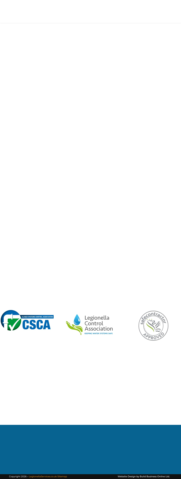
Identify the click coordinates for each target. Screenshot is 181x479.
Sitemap (62, 476)
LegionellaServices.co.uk (43, 476)
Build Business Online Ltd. (155, 476)
